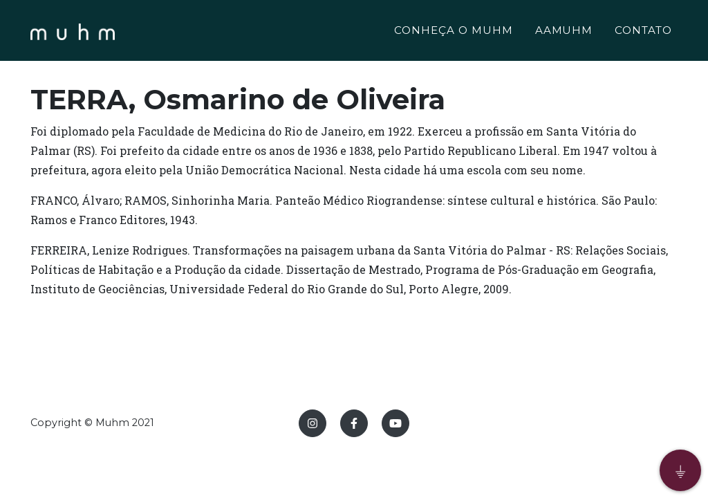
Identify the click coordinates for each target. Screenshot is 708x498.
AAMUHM (564, 32)
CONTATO (643, 32)
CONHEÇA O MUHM (453, 32)
